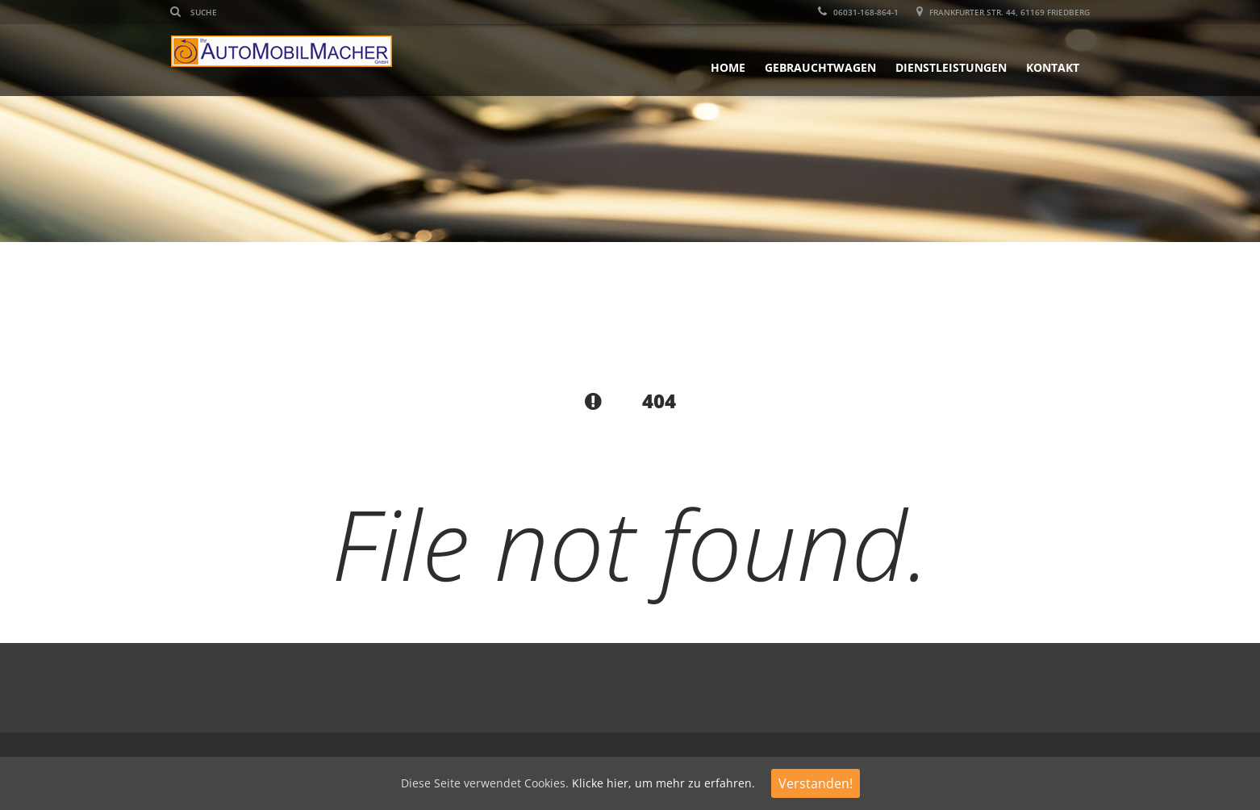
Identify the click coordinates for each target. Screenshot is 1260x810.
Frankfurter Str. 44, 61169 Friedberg (1003, 12)
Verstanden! (815, 783)
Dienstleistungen (951, 67)
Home (728, 67)
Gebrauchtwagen (820, 67)
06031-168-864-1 (858, 12)
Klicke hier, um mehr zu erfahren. (663, 783)
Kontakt (1052, 67)
